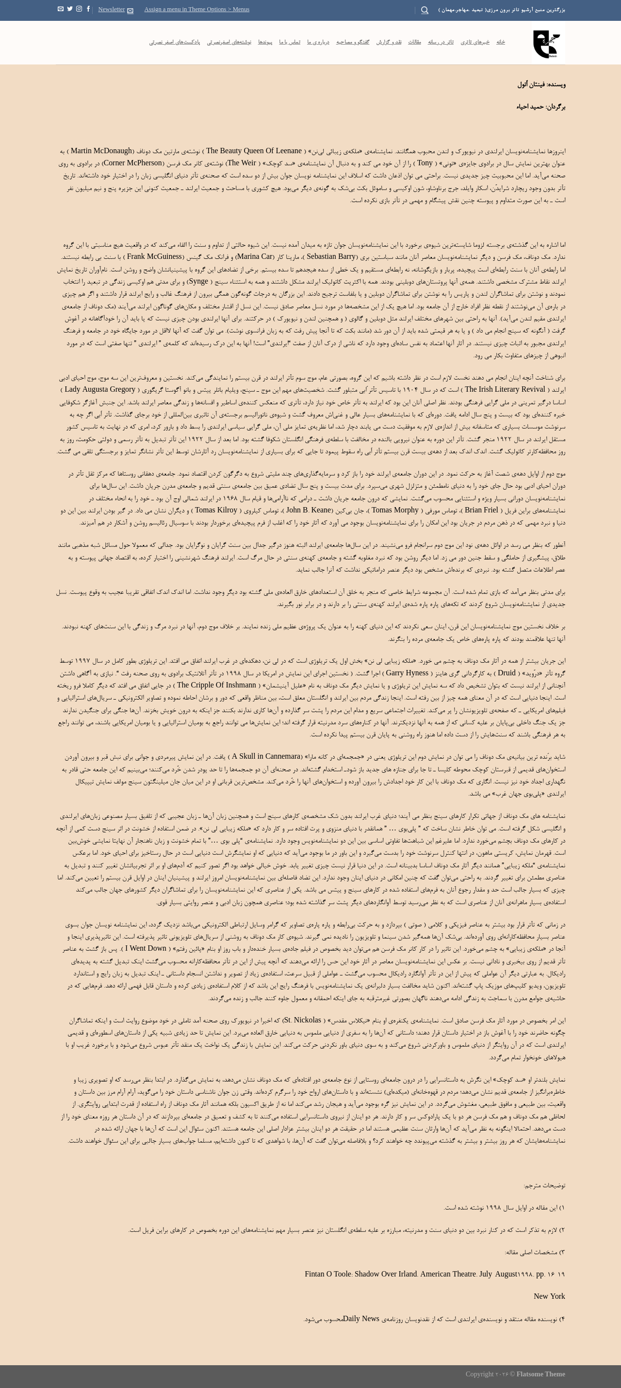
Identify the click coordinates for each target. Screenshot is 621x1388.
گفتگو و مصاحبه (353, 43)
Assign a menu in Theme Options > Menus (197, 10)
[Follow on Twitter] (70, 10)
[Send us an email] (61, 10)
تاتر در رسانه (441, 43)
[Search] (424, 10)
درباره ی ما (318, 43)
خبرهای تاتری (475, 43)
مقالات (414, 43)
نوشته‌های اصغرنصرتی (229, 43)
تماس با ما (289, 43)
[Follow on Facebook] (88, 10)
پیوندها (265, 43)
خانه (500, 43)
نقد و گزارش (388, 43)
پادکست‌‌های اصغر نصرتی (174, 43)
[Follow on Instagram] (79, 10)
